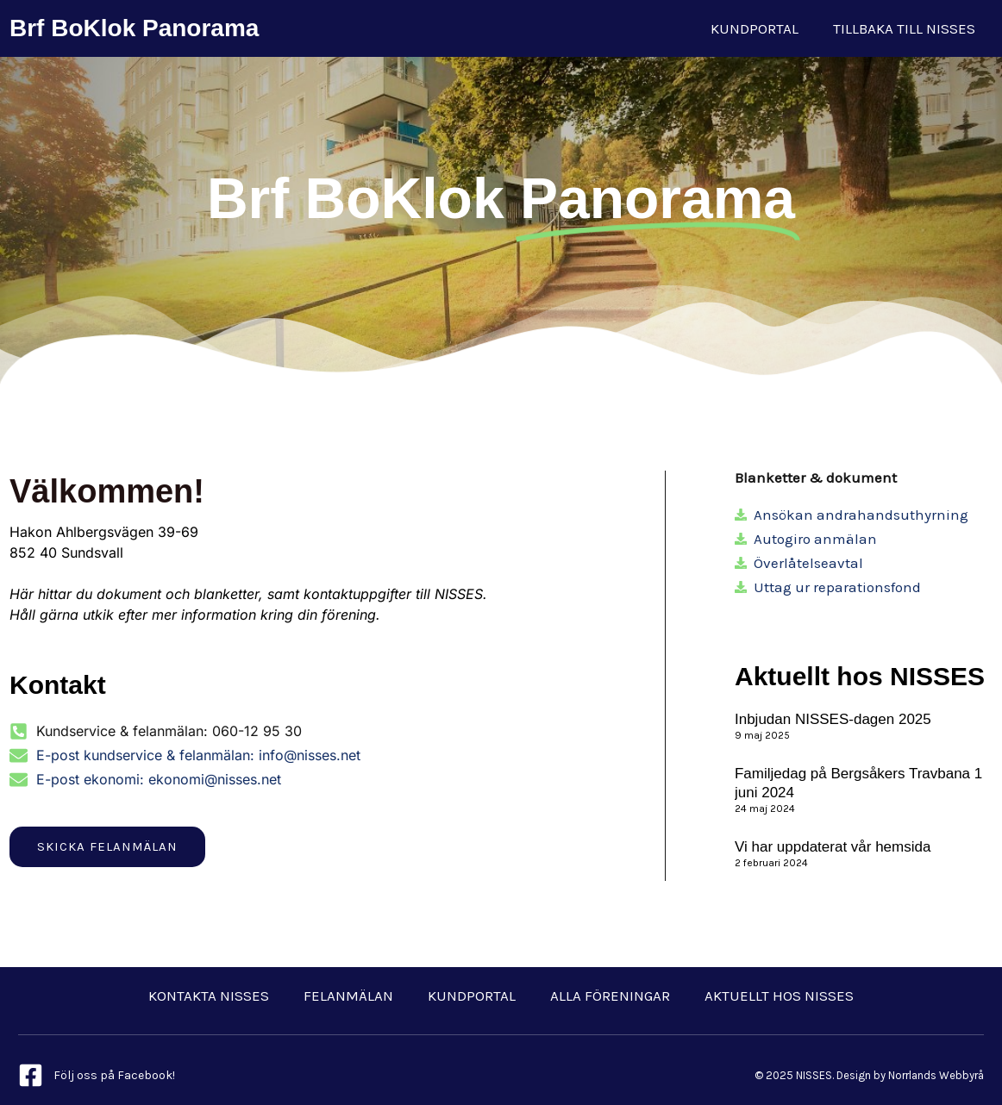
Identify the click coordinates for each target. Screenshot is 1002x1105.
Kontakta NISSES (208, 995)
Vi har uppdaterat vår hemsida (832, 847)
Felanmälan (348, 995)
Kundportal (754, 28)
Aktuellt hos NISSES (779, 995)
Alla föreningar (610, 995)
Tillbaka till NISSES (904, 28)
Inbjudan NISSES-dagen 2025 (833, 719)
